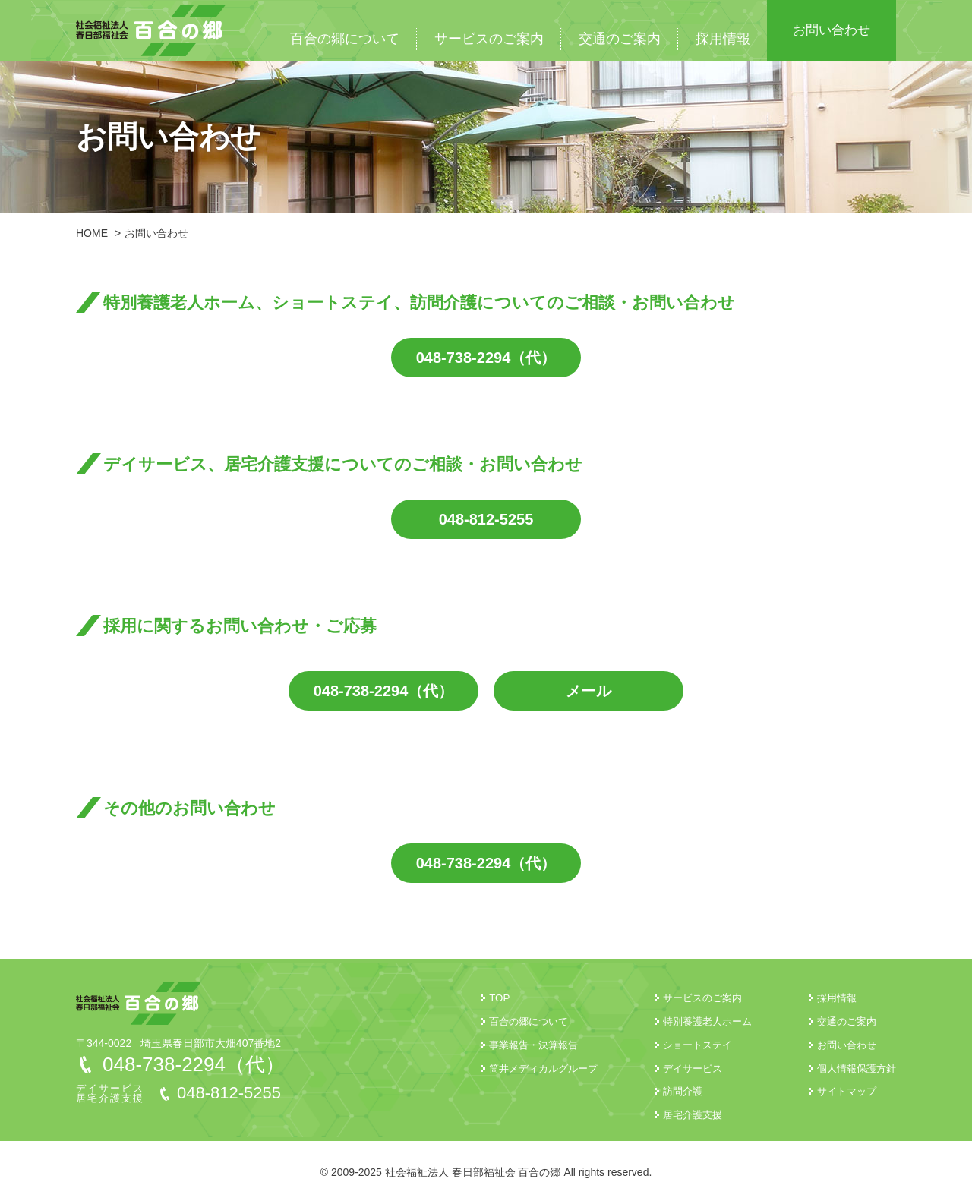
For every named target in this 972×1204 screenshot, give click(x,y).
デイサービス (682, 1068)
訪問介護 (671, 1091)
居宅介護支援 (682, 1114)
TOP (479, 997)
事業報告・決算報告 (515, 1045)
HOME (92, 233)
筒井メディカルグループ (526, 1068)
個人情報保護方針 (853, 1068)
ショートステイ (687, 1045)
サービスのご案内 (489, 38)
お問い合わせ (831, 30)
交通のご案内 (620, 38)
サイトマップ (843, 1091)
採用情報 (723, 38)
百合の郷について (344, 38)
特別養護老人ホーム (698, 1021)
